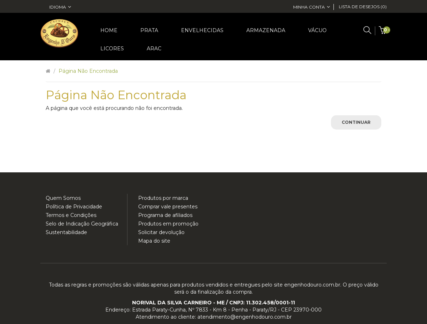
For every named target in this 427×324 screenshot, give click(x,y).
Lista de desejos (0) (363, 6)
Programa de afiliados (165, 215)
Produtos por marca (163, 198)
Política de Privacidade (74, 206)
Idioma (60, 7)
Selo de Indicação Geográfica (82, 224)
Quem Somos (63, 198)
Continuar (356, 122)
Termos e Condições (71, 215)
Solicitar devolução (161, 232)
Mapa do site (154, 241)
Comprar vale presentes (167, 206)
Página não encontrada (88, 71)
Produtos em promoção (168, 224)
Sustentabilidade (66, 232)
